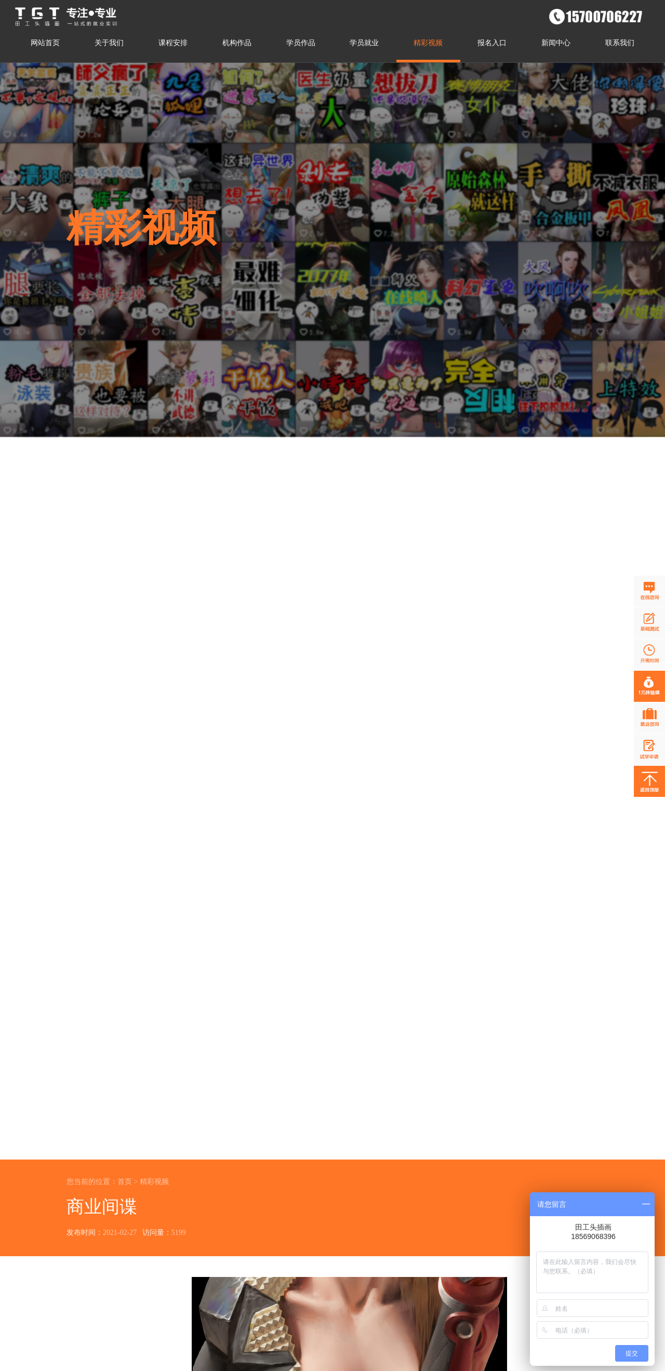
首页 (124, 1182)
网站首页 (45, 43)
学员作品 (300, 43)
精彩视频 (428, 43)
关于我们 (109, 43)
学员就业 (364, 43)
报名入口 (492, 43)
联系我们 (619, 43)
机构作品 (236, 43)
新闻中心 (555, 43)
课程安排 (173, 43)
